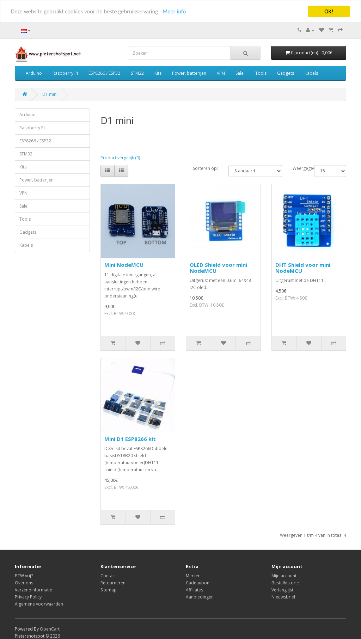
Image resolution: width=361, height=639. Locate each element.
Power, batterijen (189, 73)
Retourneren (113, 583)
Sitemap (108, 590)
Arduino (34, 73)
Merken (193, 576)
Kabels (311, 73)
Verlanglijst (282, 590)
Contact (108, 576)
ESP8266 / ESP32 (104, 73)
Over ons (24, 583)
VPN (221, 73)
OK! (329, 11)
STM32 (137, 73)
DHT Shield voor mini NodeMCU (302, 267)
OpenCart (50, 629)
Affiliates (194, 590)
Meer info (177, 11)
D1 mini (49, 94)
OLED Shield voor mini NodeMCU (218, 267)
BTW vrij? (24, 576)
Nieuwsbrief (283, 597)
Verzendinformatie (33, 590)
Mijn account (283, 576)
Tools (261, 73)
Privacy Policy (28, 597)
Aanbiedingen (200, 597)
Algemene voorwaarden (39, 604)
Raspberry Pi (65, 73)
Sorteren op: (205, 168)
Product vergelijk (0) (120, 158)
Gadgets (285, 73)
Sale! (240, 73)
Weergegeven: (298, 168)
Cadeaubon (197, 583)
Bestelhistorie (285, 583)
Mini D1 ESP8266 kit (130, 438)
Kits (157, 73)
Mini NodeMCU (123, 264)
